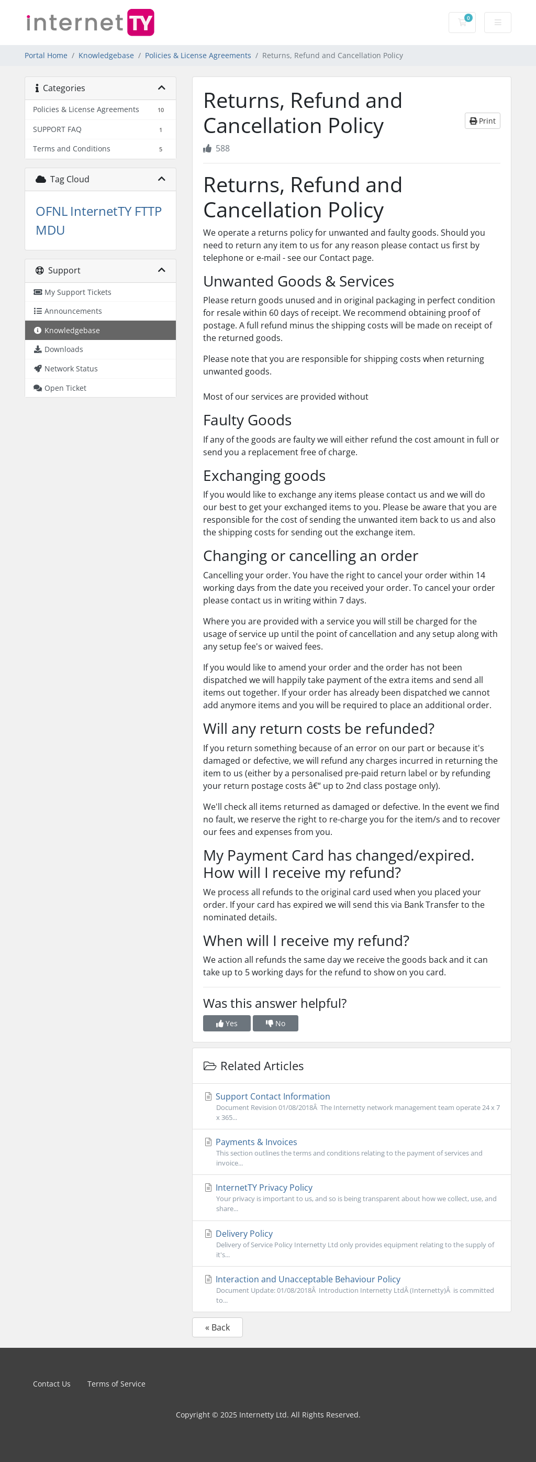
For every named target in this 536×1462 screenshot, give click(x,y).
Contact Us (52, 1384)
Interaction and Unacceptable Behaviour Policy (351, 1289)
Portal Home (46, 55)
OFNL (52, 210)
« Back (217, 1327)
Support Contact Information (351, 1107)
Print (483, 121)
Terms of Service (116, 1384)
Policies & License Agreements (198, 55)
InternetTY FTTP (116, 210)
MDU (50, 229)
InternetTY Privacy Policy (351, 1198)
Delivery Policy (351, 1244)
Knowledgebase (106, 55)
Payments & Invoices (351, 1152)
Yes (227, 1023)
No (275, 1023)
